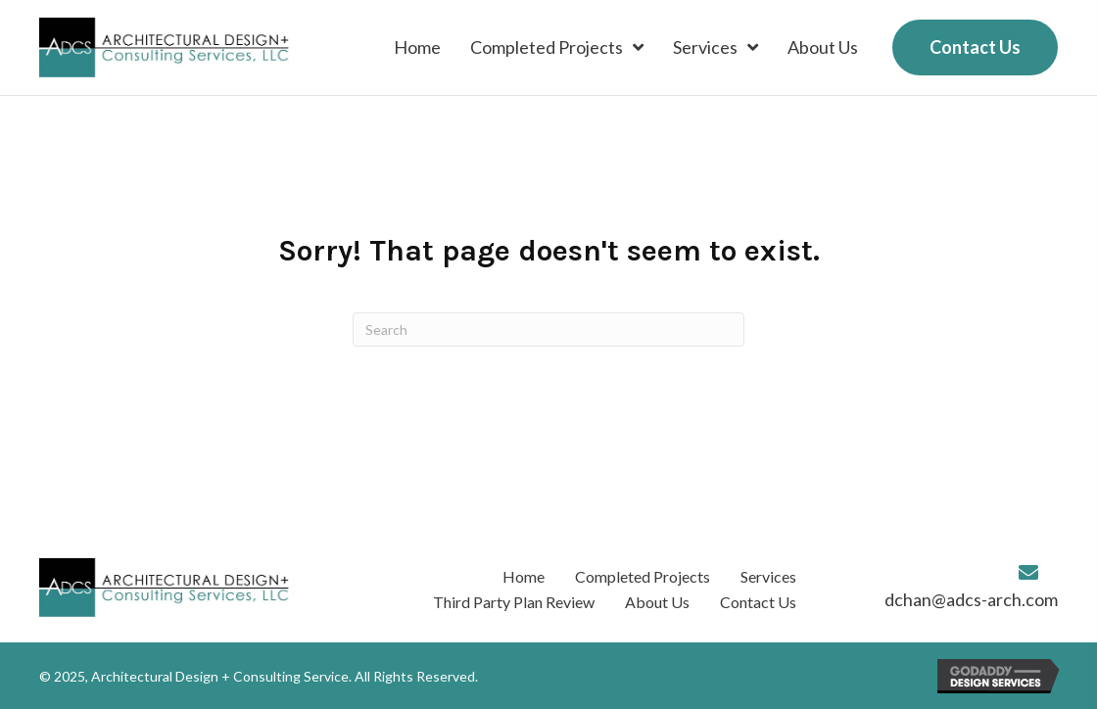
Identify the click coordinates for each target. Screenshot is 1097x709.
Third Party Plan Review (514, 601)
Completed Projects (642, 576)
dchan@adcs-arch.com (971, 599)
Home (523, 576)
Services (768, 576)
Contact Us (758, 601)
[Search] (548, 329)
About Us (657, 601)
